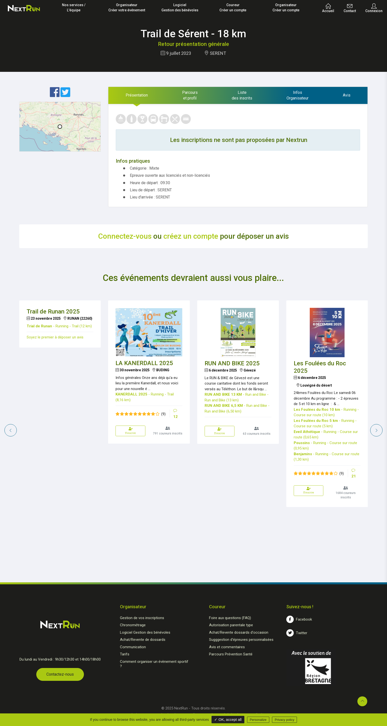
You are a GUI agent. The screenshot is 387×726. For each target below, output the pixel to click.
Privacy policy (284, 720)
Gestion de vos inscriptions (142, 618)
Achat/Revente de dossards (142, 639)
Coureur (233, 8)
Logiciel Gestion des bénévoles (145, 632)
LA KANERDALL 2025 (144, 363)
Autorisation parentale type (231, 625)
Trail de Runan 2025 (53, 311)
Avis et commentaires (227, 647)
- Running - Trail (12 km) (59, 326)
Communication (133, 647)
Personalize (258, 720)
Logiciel (180, 8)
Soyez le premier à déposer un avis (55, 337)
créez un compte (190, 236)
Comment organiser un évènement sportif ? (154, 664)
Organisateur (127, 8)
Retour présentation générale (193, 44)
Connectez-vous (125, 236)
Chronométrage (133, 625)
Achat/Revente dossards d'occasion (238, 632)
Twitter (296, 632)
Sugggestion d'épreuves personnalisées (241, 639)
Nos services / (74, 8)
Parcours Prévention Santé (230, 654)
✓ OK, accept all (228, 719)
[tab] (136, 95)
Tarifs (124, 654)
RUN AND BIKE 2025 (232, 363)
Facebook (299, 619)
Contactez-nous (60, 674)
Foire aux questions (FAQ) (230, 618)
